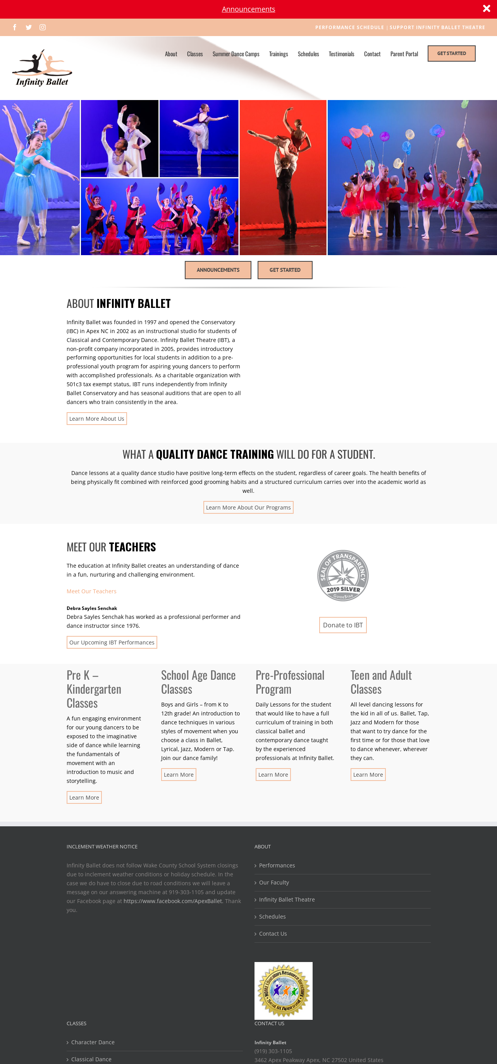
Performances (277, 865)
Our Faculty (274, 882)
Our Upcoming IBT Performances (112, 642)
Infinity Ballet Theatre (287, 899)
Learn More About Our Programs (248, 507)
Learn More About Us (96, 418)
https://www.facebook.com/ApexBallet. (174, 901)
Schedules (272, 916)
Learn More (84, 797)
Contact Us (273, 933)
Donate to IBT (343, 625)
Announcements (248, 9)
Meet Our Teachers (92, 591)
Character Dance (93, 1042)
